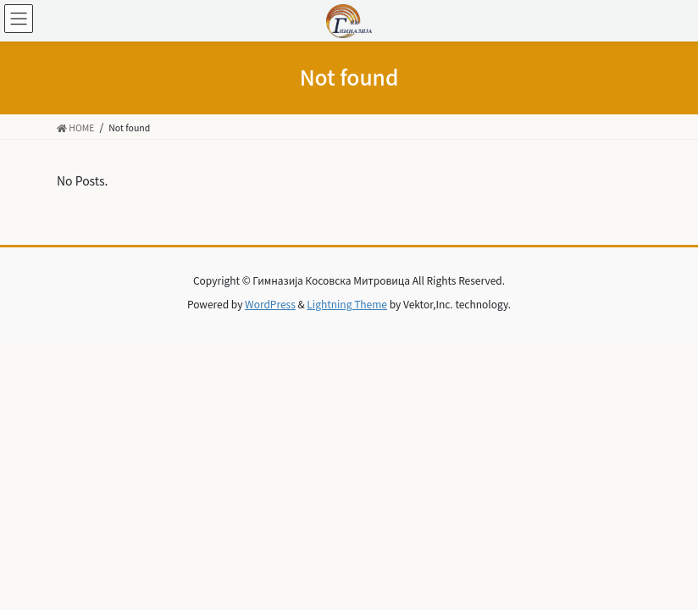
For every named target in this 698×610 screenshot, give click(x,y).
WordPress (270, 304)
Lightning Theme (347, 304)
